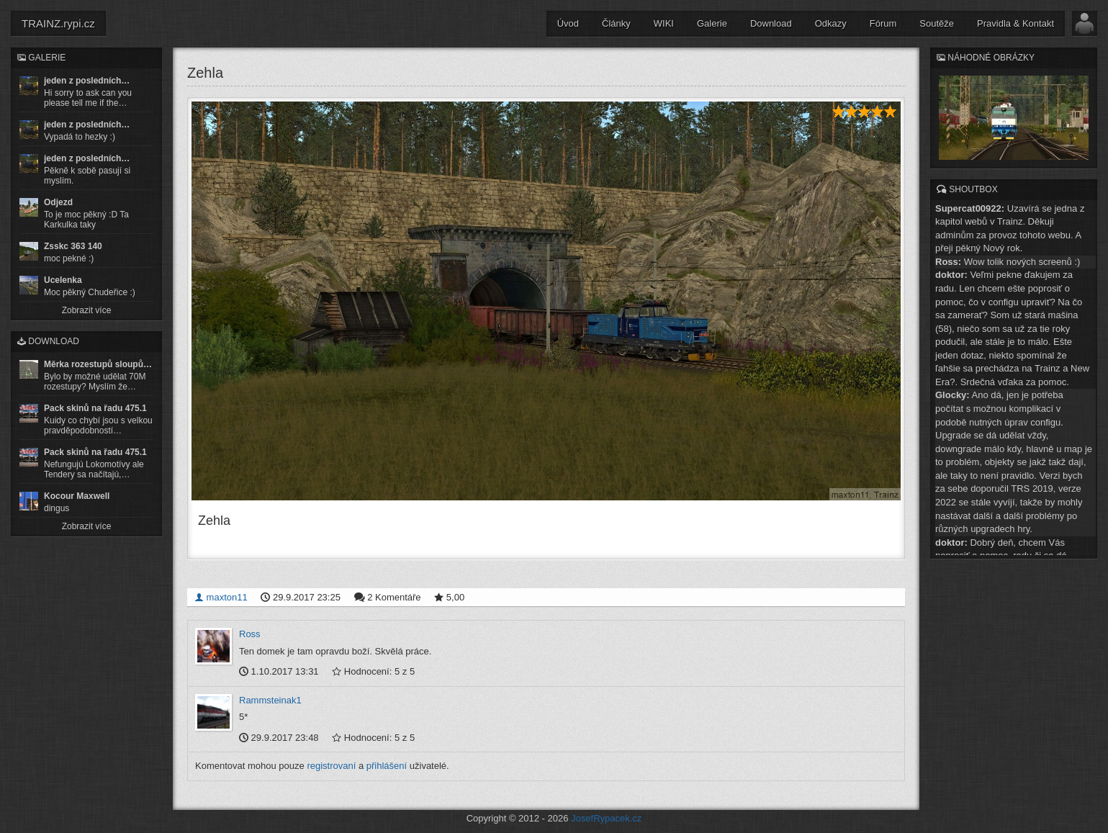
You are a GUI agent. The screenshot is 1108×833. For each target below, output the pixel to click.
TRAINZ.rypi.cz (58, 23)
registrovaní (331, 765)
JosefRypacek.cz (606, 818)
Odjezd (58, 202)
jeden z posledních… (87, 81)
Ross (250, 634)
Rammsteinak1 (270, 700)
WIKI (664, 23)
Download (771, 23)
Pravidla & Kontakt (1015, 23)
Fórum (883, 23)
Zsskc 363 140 (73, 246)
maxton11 (221, 597)
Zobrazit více (87, 310)
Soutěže (936, 23)
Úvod (568, 23)
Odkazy (831, 23)
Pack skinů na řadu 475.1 (95, 408)
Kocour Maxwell (76, 496)
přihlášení (386, 765)
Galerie (712, 23)
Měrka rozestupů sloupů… (98, 364)
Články (616, 23)
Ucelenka (63, 280)
